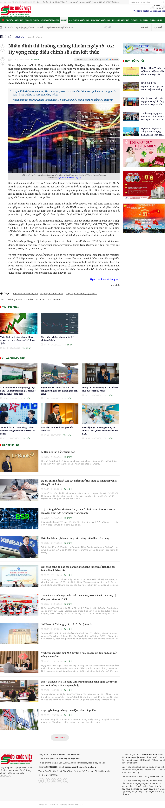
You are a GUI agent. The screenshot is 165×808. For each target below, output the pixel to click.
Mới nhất (145, 27)
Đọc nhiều (158, 27)
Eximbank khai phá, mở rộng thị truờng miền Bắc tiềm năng (75, 538)
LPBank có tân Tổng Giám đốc (58, 452)
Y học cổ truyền (32, 20)
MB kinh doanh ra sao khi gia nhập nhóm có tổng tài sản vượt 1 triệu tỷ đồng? (17, 430)
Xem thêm (60, 737)
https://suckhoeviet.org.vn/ (69, 177)
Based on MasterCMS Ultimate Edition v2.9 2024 (60, 804)
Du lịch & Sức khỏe (120, 20)
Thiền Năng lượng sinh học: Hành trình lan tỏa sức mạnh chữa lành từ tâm (152, 116)
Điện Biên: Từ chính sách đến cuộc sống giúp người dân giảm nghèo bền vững (59, 390)
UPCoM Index (54, 299)
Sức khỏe (19, 20)
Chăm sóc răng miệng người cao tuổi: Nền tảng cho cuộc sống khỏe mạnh (39, 27)
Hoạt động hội (134, 60)
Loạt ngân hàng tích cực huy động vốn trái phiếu (68, 710)
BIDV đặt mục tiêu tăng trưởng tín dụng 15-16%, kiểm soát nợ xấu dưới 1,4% (100, 430)
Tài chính (19, 37)
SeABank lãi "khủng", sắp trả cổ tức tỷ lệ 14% (66, 624)
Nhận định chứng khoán (51, 293)
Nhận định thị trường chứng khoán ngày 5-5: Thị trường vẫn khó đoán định (17, 340)
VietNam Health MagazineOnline (149, 10)
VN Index (28, 299)
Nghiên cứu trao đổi (50, 20)
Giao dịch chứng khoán (11, 299)
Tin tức (9, 20)
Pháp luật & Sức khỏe (100, 20)
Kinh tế (64, 20)
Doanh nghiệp (35, 37)
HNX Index (40, 299)
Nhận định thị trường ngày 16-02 (81, 293)
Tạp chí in (144, 20)
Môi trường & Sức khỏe (79, 20)
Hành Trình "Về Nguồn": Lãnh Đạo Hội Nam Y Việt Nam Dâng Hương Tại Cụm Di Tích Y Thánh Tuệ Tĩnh (152, 86)
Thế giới (134, 20)
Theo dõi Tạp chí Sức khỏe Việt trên (91, 59)
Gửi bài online (156, 20)
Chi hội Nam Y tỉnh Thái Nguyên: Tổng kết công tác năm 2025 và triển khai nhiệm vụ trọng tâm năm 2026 (152, 101)
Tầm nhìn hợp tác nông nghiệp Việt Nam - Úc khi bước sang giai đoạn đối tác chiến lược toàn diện (18, 390)
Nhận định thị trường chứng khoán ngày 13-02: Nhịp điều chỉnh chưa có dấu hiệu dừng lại (62, 99)
